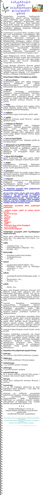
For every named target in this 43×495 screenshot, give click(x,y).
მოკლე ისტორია (7, 418)
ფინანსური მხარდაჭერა (15, 422)
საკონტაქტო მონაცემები (28, 422)
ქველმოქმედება (14, 420)
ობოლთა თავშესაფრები (25, 420)
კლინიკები (6, 420)
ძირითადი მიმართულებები (19, 418)
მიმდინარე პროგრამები (33, 418)
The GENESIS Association (29, 425)
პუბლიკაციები (21, 419)
